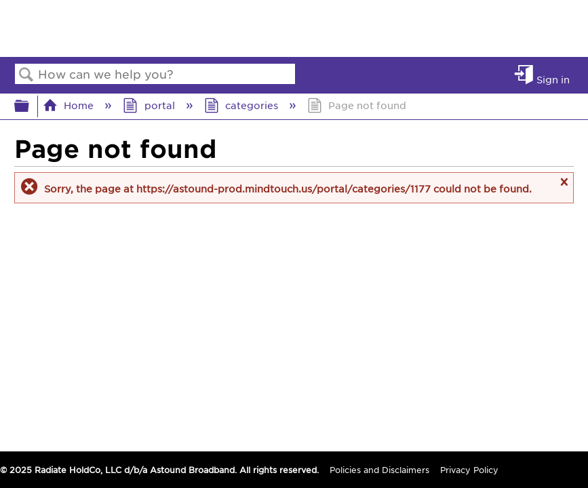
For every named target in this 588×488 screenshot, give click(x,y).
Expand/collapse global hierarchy (30, 106)
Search (26, 74)
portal (150, 105)
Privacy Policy (469, 469)
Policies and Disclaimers (379, 469)
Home (69, 105)
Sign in (553, 79)
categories (242, 105)
